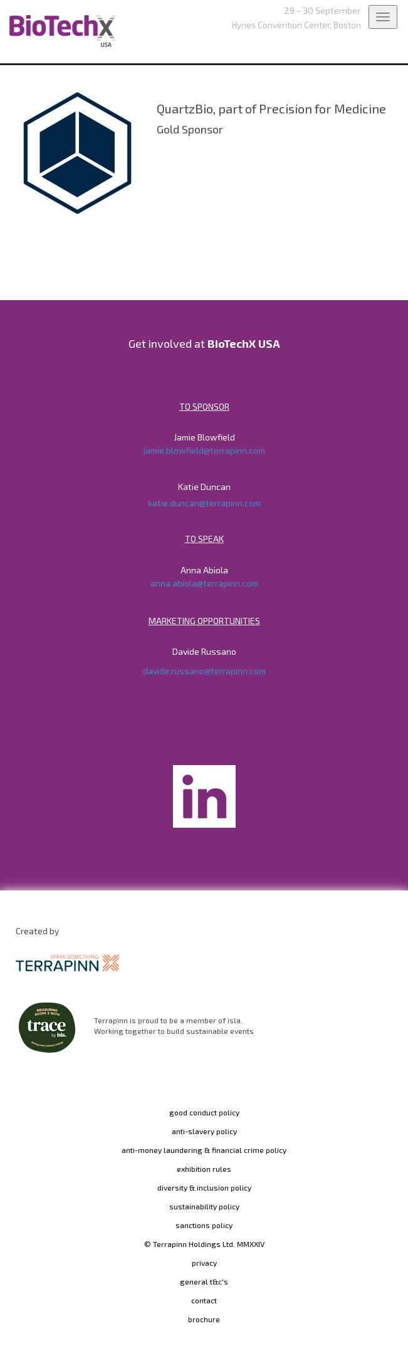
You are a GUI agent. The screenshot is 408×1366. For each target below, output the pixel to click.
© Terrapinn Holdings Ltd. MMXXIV (204, 1243)
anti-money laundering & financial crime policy (204, 1149)
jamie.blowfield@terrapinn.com (204, 450)
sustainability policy (204, 1206)
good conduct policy (204, 1112)
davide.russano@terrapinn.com (204, 670)
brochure (204, 1319)
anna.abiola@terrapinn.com (204, 583)
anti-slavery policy (204, 1131)
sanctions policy (204, 1225)
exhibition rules (204, 1168)
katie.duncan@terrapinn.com (204, 503)
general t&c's (204, 1281)
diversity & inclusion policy (204, 1187)
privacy (204, 1262)
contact (204, 1300)
